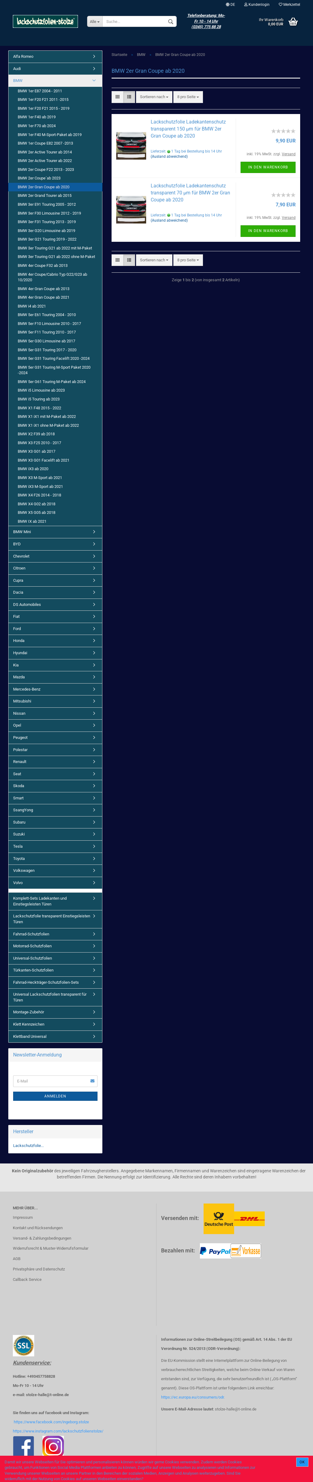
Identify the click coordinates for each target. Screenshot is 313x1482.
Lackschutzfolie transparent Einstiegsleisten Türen (51, 919)
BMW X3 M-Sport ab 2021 (40, 477)
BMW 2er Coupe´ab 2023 (39, 178)
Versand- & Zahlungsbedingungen (42, 1238)
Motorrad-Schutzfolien (32, 946)
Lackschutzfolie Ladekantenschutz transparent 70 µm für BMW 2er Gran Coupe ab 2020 (190, 193)
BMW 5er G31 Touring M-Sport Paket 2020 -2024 (54, 370)
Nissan (19, 713)
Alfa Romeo (23, 56)
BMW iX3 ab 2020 (33, 468)
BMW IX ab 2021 (32, 521)
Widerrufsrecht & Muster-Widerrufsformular (50, 1248)
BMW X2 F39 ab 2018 (36, 434)
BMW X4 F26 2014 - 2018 (39, 495)
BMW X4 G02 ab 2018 (36, 504)
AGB (16, 1258)
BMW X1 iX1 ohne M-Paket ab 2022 (48, 425)
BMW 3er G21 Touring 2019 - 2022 (47, 239)
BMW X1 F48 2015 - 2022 (39, 408)
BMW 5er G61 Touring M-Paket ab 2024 (52, 381)
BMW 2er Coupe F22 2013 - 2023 (46, 169)
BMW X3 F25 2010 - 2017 (39, 443)
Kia (16, 665)
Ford (17, 628)
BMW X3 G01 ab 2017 (36, 451)
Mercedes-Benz (26, 689)
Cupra (18, 580)
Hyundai (20, 653)
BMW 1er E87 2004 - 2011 (40, 91)
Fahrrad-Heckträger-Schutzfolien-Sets (46, 982)
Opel (17, 725)
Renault (19, 761)
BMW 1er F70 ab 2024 (37, 126)
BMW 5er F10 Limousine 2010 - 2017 (49, 323)
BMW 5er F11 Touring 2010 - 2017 (47, 332)
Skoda (18, 785)
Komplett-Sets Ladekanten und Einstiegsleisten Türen (40, 901)
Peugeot (20, 737)
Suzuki (19, 834)
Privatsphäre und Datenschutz (39, 1269)
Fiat (16, 616)
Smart (18, 798)
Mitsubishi (22, 701)
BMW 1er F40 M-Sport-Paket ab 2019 (50, 134)
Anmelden (55, 1096)
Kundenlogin (257, 4)
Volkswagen (24, 870)
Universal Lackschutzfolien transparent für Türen (50, 997)
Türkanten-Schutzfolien (33, 970)
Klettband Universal (29, 1036)
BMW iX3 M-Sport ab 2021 (40, 486)
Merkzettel (289, 4)
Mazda (19, 677)
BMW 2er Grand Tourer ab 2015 (45, 195)
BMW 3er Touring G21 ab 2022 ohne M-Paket (56, 256)
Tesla (18, 846)
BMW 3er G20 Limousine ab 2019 (46, 230)
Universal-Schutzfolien (32, 958)
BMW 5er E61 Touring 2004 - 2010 (47, 314)
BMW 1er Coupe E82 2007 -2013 (45, 143)
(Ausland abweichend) (169, 156)
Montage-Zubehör (28, 1012)
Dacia (18, 592)
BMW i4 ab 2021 (32, 306)
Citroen (19, 568)
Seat (17, 774)
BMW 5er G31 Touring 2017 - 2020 (47, 350)
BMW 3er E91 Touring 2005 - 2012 (47, 204)
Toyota (19, 858)
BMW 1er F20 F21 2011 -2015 (43, 99)
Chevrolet (21, 556)
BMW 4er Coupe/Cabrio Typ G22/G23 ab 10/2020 (52, 277)
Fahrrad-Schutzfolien (31, 934)
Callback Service (27, 1279)
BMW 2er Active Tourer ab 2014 (45, 152)
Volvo (18, 882)
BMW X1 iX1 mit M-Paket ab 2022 (47, 416)
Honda (18, 640)
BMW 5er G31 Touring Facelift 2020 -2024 (54, 358)
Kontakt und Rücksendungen (38, 1228)
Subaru (19, 822)
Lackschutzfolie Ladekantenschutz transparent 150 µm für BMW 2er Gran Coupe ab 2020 (188, 129)
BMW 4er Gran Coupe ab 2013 (43, 288)
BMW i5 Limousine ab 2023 (41, 390)
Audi (17, 68)
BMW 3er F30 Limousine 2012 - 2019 (49, 213)
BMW (18, 80)
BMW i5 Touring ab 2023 (39, 399)
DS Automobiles (27, 604)
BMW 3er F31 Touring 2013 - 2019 (47, 221)
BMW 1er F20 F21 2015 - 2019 (43, 108)
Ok (302, 1462)
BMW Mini (22, 531)
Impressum (23, 1217)
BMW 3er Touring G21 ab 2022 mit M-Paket (55, 248)
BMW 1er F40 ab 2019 (37, 117)
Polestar (20, 749)
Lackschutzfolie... (28, 1145)
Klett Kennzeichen (28, 1024)
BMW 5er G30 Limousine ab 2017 (46, 341)
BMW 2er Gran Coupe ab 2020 (43, 187)
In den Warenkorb (268, 167)
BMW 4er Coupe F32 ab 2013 (43, 265)
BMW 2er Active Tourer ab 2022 (45, 160)
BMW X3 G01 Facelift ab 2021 (43, 460)
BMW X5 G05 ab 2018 (36, 512)
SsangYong (23, 810)
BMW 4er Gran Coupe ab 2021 (43, 297)
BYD (17, 544)
